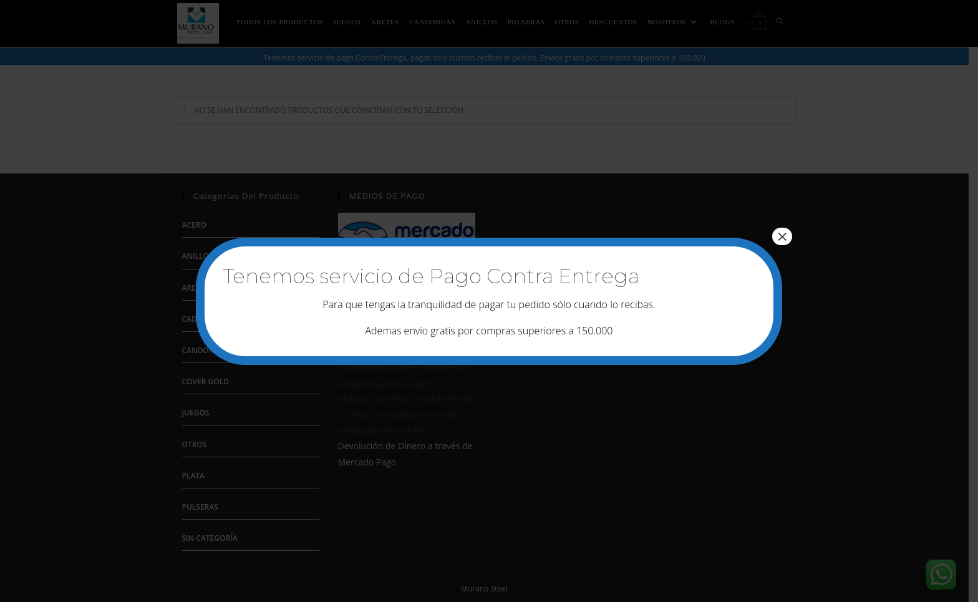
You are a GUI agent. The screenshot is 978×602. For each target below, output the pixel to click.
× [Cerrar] (782, 236)
